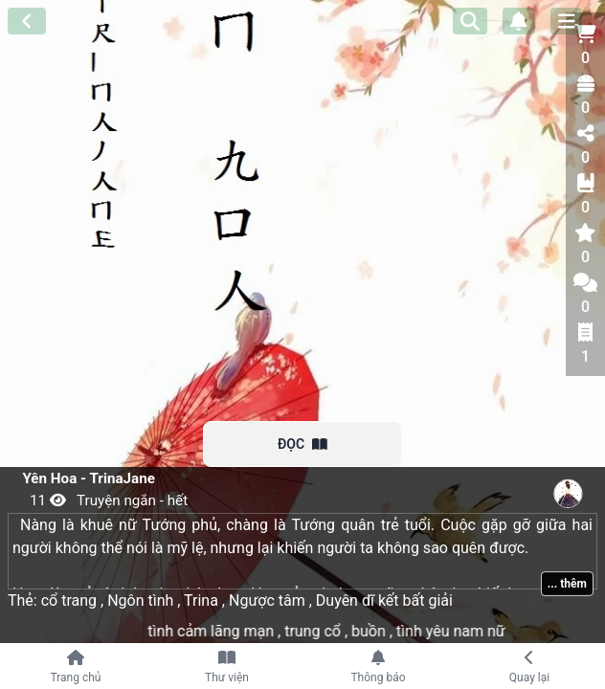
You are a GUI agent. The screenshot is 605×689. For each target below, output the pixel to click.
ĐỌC (302, 444)
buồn (380, 631)
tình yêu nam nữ (461, 631)
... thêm (567, 583)
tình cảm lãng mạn (222, 631)
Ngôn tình (141, 600)
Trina (202, 600)
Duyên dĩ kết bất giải (382, 600)
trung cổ (324, 631)
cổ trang (72, 600)
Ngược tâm (268, 600)
